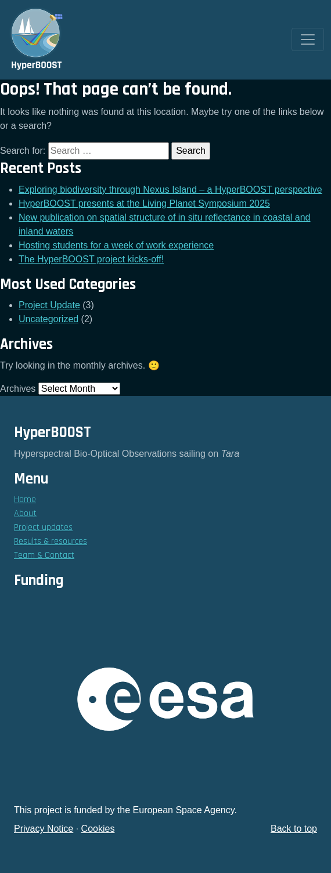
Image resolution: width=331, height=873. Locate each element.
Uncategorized (48, 319)
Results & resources (50, 541)
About (25, 513)
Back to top (294, 829)
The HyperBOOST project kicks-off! (91, 259)
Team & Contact (44, 555)
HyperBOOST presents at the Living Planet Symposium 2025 (144, 203)
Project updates (43, 527)
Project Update (49, 305)
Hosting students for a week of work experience (116, 245)
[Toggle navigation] (308, 39)
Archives (17, 389)
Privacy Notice (43, 829)
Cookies (98, 829)
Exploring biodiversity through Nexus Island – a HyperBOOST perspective (170, 189)
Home (25, 499)
